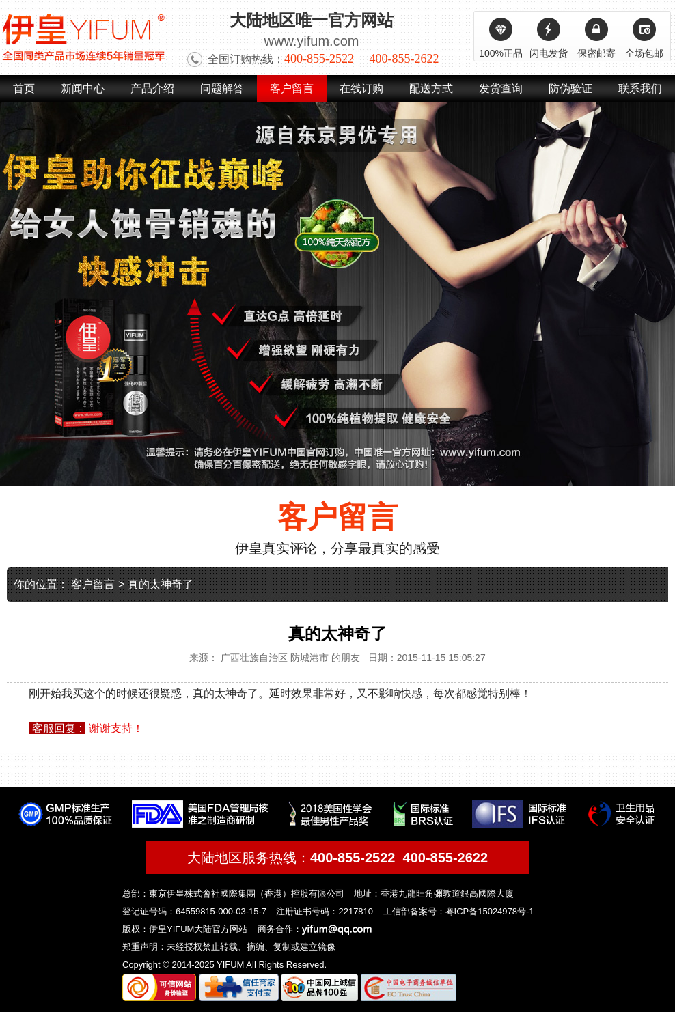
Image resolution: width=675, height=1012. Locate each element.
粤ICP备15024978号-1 (489, 911)
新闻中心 (83, 88)
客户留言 (292, 88)
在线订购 (361, 88)
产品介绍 (152, 88)
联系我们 (640, 88)
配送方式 (431, 88)
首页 (24, 88)
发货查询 (501, 88)
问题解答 (222, 88)
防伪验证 (570, 88)
